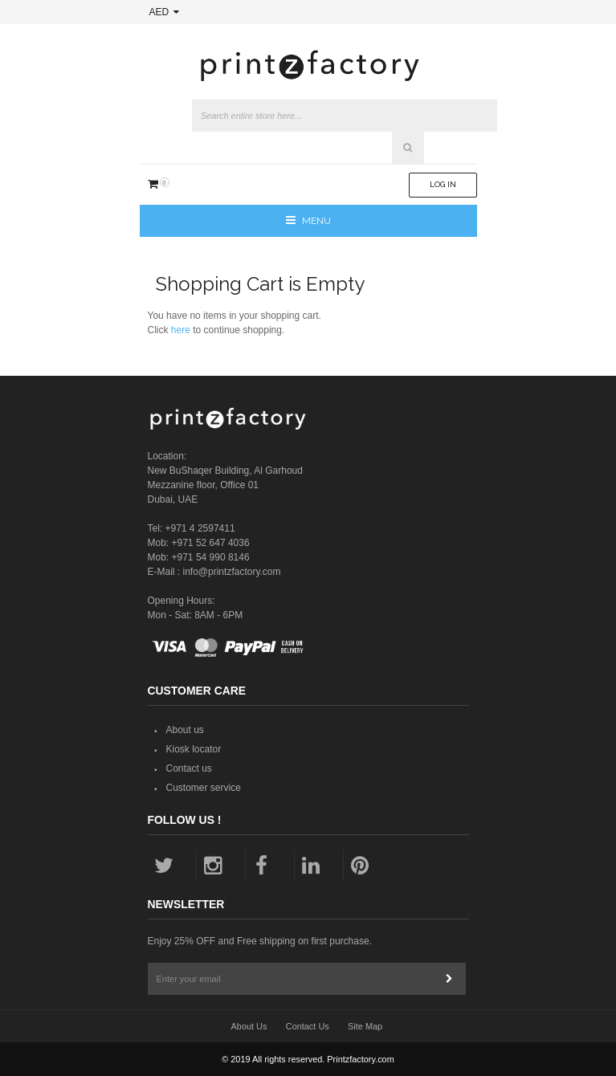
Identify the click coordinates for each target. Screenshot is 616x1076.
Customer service (203, 787)
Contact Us (307, 1026)
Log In (443, 184)
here (180, 330)
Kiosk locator (194, 749)
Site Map (365, 1026)
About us (185, 730)
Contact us (189, 768)
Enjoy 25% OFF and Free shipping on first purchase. (260, 941)
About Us (249, 1026)
